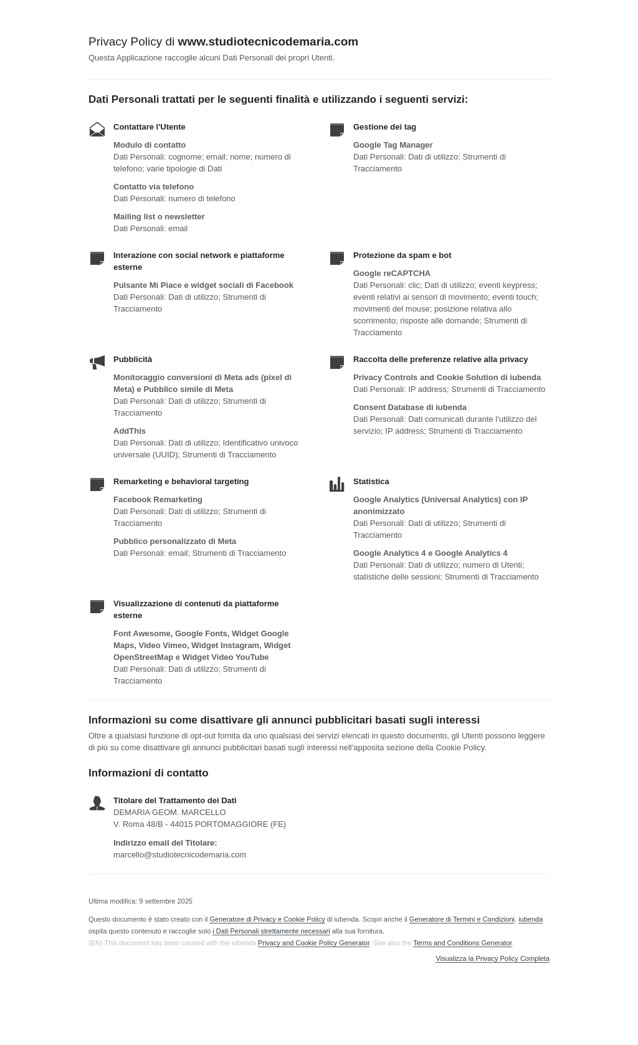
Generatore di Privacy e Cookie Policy (267, 919)
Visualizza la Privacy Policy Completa (493, 958)
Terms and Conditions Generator (462, 943)
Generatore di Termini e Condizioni (462, 919)
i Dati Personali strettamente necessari (271, 931)
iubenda (530, 919)
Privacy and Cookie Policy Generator (313, 943)
